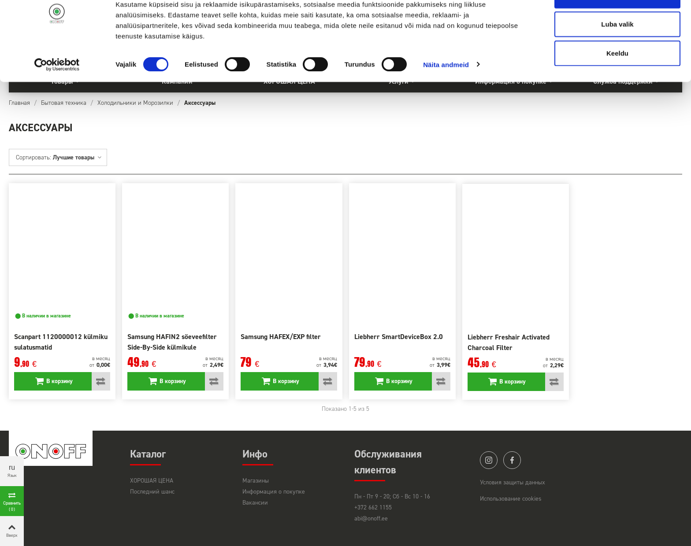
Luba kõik (617, 23)
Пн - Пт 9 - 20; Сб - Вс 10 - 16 (392, 496)
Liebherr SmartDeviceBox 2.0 (398, 336)
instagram (489, 460)
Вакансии (255, 502)
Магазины (255, 480)
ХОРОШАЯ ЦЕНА (151, 480)
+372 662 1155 (373, 507)
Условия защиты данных (512, 482)
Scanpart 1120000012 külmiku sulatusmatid (61, 342)
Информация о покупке (273, 491)
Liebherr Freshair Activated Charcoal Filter (509, 342)
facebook (512, 460)
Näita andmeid (446, 92)
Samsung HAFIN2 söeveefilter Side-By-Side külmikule (172, 342)
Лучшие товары (77, 157)
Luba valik (617, 52)
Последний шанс (152, 491)
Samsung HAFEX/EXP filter (281, 336)
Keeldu (617, 81)
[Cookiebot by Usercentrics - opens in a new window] (57, 92)
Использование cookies (511, 498)
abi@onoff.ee (371, 518)
